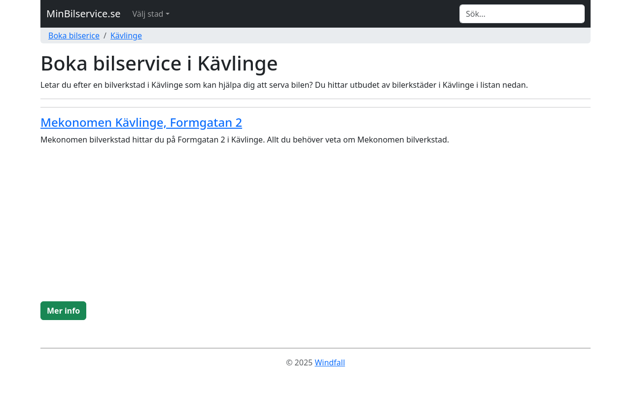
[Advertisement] (315, 227)
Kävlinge (126, 35)
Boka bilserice (74, 35)
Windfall (330, 362)
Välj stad (148, 13)
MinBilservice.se (83, 13)
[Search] (522, 13)
